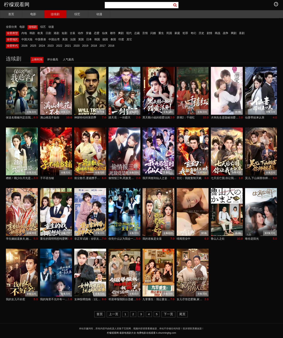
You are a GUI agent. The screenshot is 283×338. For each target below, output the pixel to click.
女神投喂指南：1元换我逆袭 (88, 299)
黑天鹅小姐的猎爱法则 (156, 117)
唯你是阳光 (252, 238)
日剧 (48, 33)
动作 (80, 33)
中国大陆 (26, 39)
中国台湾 (54, 39)
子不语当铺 (47, 178)
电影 (33, 14)
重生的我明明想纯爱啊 (54, 238)
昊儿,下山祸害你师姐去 (259, 178)
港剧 (56, 33)
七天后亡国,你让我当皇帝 (225, 178)
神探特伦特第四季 (85, 117)
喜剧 (241, 33)
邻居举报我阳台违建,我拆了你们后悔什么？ (122, 299)
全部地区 (12, 39)
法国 (73, 39)
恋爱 (96, 33)
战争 (225, 33)
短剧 (64, 33)
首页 (11, 14)
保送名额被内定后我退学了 (20, 117)
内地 (24, 33)
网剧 (233, 33)
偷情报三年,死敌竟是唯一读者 (122, 178)
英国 (81, 39)
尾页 (182, 314)
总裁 (137, 33)
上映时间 (36, 59)
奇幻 (193, 33)
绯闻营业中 (183, 238)
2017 (102, 45)
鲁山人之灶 (218, 238)
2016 (111, 45)
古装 (72, 33)
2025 (33, 45)
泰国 (113, 39)
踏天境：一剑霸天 (119, 117)
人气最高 (68, 59)
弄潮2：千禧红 (186, 117)
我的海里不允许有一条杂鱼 (54, 299)
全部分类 (11, 26)
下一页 (168, 314)
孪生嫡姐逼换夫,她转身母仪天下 (20, 238)
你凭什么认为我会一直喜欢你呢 (122, 238)
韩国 (97, 39)
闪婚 (153, 33)
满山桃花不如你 (49, 117)
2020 (77, 45)
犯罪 (185, 33)
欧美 (40, 33)
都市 (113, 33)
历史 (201, 33)
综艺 (77, 14)
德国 (105, 39)
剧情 (209, 33)
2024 (42, 45)
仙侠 (105, 33)
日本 (89, 39)
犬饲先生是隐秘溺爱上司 (225, 117)
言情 (145, 33)
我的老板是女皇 (152, 238)
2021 (68, 45)
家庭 (177, 33)
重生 (161, 33)
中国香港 (40, 39)
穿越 (88, 33)
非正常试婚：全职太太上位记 (88, 238)
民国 (169, 33)
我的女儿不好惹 (15, 299)
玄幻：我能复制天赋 (189, 178)
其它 (129, 39)
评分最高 (52, 59)
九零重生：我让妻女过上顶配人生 (156, 299)
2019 (85, 45)
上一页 (113, 314)
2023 (50, 45)
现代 (129, 33)
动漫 (99, 14)
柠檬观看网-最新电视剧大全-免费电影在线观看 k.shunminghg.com (141, 333)
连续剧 (55, 14)
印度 (121, 39)
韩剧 (32, 33)
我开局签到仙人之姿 (154, 178)
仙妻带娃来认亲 (254, 117)
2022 (59, 45)
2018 (94, 45)
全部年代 (12, 45)
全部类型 (12, 33)
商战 (217, 33)
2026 (24, 45)
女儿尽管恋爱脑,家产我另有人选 (190, 299)
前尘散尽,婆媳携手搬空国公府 (88, 178)
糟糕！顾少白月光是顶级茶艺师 (20, 178)
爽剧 (121, 33)
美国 (65, 39)
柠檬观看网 (16, 4)
